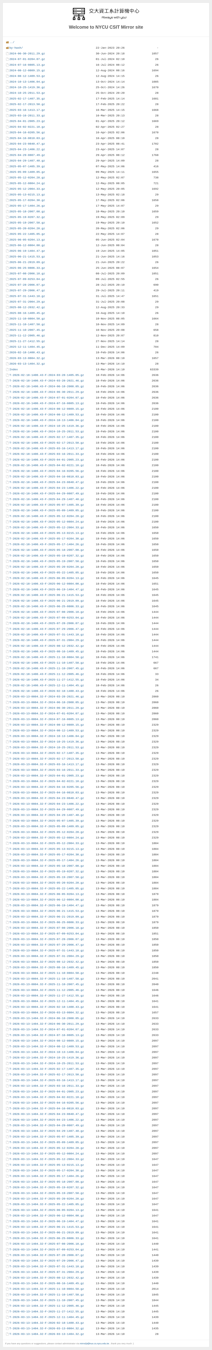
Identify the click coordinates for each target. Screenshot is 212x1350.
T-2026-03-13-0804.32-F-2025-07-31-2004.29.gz (46, 956)
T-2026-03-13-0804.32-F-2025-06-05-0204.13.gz (46, 894)
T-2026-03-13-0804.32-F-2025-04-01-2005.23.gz (46, 776)
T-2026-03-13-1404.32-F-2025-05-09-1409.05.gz (46, 1142)
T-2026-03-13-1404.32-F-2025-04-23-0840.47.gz (46, 1114)
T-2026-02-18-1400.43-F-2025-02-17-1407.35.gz (46, 437)
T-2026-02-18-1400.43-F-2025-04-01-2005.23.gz (46, 460)
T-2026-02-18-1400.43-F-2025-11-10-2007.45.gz (46, 668)
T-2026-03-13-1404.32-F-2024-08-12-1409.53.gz (46, 1046)
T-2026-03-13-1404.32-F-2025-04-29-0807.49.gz (46, 1125)
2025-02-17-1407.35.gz (27, 99)
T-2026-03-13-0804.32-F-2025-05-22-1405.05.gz (46, 888)
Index (13, 369)
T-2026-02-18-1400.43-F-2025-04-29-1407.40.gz (46, 499)
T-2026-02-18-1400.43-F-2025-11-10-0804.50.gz (46, 657)
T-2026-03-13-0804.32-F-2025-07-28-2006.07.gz (46, 939)
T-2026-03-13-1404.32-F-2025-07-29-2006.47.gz (46, 1261)
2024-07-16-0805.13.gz (27, 65)
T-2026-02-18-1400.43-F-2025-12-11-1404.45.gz (46, 685)
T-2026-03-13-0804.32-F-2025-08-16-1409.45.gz (46, 967)
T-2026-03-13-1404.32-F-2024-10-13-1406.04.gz (46, 1052)
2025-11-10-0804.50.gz (27, 319)
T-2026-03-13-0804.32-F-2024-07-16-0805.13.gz (46, 719)
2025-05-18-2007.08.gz (27, 212)
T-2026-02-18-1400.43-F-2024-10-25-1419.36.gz (46, 426)
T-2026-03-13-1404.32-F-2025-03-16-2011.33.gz (46, 1086)
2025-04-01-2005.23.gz (27, 121)
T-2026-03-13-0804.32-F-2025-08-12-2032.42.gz (46, 962)
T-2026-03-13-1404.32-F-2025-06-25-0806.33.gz (46, 1238)
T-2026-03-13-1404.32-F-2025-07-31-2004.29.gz (46, 1272)
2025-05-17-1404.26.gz (27, 206)
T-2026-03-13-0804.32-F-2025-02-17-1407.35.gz (46, 753)
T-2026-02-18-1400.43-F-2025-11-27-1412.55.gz (46, 680)
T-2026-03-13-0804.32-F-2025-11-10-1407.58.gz (46, 979)
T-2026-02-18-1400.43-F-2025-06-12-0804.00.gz (46, 584)
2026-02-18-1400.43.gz (27, 352)
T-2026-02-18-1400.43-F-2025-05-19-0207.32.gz (46, 556)
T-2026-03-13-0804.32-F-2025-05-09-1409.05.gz (46, 826)
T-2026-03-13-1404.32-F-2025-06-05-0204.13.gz (46, 1210)
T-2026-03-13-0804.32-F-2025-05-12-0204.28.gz (46, 832)
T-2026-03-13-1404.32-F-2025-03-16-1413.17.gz (46, 1080)
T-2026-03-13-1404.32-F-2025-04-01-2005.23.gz (46, 1092)
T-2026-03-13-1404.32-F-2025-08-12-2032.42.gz (46, 1278)
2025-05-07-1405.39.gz (27, 166)
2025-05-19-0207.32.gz (27, 217)
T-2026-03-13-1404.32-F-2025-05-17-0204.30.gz (46, 1170)
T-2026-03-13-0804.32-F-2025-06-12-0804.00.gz (46, 900)
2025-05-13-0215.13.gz (27, 195)
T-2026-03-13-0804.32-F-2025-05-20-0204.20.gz (46, 883)
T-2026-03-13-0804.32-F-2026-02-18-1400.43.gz (46, 1007)
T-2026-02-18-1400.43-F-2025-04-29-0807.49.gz (46, 494)
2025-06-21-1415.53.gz (27, 257)
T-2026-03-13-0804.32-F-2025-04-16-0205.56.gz (46, 787)
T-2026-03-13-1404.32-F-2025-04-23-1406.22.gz (46, 1120)
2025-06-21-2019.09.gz (27, 262)
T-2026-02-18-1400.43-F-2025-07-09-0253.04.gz (46, 618)
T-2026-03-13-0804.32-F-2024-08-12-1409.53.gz (46, 731)
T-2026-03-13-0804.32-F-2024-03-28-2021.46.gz (46, 697)
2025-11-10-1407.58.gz (27, 324)
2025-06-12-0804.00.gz (27, 245)
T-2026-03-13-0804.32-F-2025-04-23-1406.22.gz (46, 804)
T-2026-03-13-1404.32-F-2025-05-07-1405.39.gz (46, 1137)
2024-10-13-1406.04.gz (27, 82)
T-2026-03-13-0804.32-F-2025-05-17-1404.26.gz (46, 860)
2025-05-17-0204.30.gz (27, 200)
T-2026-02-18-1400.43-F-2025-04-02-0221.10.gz (46, 465)
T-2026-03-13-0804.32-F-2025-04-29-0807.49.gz (46, 809)
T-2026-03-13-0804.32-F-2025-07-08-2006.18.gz (46, 928)
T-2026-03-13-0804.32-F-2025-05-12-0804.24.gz (46, 838)
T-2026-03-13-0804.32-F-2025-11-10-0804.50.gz (46, 973)
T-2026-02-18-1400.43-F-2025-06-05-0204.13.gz (46, 578)
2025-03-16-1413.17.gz (27, 110)
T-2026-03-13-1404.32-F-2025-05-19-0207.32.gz (46, 1187)
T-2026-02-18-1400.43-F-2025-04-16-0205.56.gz (46, 471)
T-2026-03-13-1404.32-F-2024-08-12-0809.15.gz (46, 1041)
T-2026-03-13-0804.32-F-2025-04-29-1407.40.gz (46, 815)
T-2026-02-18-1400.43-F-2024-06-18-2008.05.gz (46, 386)
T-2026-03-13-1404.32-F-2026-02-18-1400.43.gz (46, 1323)
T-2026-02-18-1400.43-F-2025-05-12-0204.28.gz (46, 516)
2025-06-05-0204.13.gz (27, 240)
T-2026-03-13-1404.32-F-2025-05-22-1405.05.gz (46, 1204)
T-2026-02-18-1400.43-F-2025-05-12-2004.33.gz (46, 527)
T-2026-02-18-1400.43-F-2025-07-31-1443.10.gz (46, 635)
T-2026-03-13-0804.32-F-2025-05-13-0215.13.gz (46, 849)
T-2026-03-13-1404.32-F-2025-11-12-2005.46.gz (46, 1306)
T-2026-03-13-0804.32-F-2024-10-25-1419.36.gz (46, 742)
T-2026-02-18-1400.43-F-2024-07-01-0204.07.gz (46, 398)
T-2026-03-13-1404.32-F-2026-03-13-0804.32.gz (46, 1328)
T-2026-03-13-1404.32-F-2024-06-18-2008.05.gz (46, 1018)
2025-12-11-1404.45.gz (27, 347)
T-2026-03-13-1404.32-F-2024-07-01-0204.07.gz (46, 1029)
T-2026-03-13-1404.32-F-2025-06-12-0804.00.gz (46, 1216)
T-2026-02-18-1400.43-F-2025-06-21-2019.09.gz (46, 601)
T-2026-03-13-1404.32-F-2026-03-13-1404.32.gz (46, 1334)
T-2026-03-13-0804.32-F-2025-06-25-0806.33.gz (46, 922)
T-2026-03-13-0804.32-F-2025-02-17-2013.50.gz (46, 759)
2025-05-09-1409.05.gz (27, 172)
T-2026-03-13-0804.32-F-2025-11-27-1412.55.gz (46, 996)
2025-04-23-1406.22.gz (27, 149)
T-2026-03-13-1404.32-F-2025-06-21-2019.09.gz (46, 1232)
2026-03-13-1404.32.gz (27, 364)
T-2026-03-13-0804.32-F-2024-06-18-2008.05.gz (46, 702)
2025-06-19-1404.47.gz (27, 251)
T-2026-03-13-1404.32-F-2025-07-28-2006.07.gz (46, 1255)
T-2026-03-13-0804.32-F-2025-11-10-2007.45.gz (46, 984)
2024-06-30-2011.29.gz (27, 54)
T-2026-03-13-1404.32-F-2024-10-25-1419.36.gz (46, 1058)
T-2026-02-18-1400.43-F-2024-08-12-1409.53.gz (46, 415)
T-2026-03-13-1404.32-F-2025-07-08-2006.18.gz (46, 1244)
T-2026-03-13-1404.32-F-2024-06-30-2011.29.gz (46, 1024)
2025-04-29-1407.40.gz (27, 161)
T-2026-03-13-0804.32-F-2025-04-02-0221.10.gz (46, 781)
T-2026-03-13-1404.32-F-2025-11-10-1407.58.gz (46, 1295)
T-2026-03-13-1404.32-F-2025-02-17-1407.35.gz (46, 1069)
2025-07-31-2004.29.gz (27, 302)
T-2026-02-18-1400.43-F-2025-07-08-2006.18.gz (46, 612)
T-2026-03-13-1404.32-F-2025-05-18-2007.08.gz (46, 1182)
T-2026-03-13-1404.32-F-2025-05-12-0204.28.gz (46, 1148)
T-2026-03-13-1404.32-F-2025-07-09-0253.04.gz (46, 1250)
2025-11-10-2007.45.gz (27, 330)
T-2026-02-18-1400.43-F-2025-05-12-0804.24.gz (46, 522)
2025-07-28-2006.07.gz (27, 285)
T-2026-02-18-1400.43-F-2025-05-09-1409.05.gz (46, 510)
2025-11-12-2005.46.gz (27, 336)
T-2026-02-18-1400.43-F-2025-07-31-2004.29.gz (46, 640)
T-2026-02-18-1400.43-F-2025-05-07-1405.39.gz (46, 505)
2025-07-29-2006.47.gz (27, 290)
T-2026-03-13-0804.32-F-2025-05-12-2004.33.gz (46, 843)
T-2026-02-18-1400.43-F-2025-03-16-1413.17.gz (46, 448)
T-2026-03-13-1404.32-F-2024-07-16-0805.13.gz (46, 1035)
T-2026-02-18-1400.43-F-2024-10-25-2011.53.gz (46, 431)
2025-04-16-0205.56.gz (27, 132)
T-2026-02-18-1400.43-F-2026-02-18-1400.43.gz (46, 691)
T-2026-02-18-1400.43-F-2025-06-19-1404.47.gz (46, 589)
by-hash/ (16, 48)
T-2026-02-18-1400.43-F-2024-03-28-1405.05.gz (46, 375)
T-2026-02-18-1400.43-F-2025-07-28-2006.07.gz (46, 623)
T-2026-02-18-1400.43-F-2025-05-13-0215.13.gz (46, 533)
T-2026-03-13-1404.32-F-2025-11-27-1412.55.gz (46, 1312)
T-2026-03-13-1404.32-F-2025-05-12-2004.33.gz (46, 1159)
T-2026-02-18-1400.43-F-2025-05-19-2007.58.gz (46, 561)
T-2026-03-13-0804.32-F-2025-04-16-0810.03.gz (46, 793)
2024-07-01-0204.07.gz (27, 59)
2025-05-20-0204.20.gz (27, 228)
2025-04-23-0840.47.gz (27, 144)
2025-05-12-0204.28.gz (27, 178)
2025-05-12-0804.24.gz (27, 183)
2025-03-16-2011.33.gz (27, 116)
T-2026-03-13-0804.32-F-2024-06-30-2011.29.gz (46, 708)
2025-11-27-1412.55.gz (27, 341)
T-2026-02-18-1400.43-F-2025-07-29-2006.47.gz (46, 629)
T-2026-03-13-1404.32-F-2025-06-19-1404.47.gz (46, 1221)
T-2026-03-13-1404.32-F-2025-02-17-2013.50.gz (46, 1075)
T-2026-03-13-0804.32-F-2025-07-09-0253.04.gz (46, 934)
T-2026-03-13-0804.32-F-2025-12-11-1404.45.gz (46, 1001)
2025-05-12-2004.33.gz (27, 189)
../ (11, 42)
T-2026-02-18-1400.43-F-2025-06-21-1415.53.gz (46, 595)
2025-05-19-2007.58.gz (27, 223)
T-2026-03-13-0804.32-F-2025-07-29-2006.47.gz (46, 945)
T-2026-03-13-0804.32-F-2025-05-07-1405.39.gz (46, 821)
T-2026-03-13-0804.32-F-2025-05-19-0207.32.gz (46, 871)
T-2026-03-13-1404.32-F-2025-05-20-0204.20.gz (46, 1199)
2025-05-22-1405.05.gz (27, 234)
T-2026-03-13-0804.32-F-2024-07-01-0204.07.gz (46, 713)
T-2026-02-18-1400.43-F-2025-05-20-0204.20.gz (46, 567)
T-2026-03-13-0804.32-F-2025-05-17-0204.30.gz (46, 855)
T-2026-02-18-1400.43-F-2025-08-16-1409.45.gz (46, 651)
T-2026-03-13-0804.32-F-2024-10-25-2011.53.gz (46, 747)
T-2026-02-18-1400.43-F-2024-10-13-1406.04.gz (46, 420)
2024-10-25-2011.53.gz (27, 93)
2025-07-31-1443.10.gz (27, 296)
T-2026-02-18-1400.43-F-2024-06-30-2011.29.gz (46, 392)
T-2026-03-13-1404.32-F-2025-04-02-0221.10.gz (46, 1097)
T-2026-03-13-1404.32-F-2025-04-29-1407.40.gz (46, 1131)
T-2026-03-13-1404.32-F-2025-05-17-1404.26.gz (46, 1176)
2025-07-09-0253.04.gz (27, 279)
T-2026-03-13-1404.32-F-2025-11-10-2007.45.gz (46, 1300)
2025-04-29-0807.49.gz (27, 155)
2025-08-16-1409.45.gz (27, 313)
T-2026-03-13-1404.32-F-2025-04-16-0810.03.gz (46, 1108)
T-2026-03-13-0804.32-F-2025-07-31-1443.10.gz (46, 951)
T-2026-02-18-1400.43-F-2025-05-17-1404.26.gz (46, 544)
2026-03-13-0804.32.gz (27, 358)
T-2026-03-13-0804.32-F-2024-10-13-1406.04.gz (46, 736)
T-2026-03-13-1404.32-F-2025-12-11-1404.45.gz (46, 1317)
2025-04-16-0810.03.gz (27, 138)
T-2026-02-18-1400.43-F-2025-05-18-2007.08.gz (46, 550)
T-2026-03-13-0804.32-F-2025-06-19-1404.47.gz (46, 905)
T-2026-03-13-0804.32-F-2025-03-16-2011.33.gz (46, 770)
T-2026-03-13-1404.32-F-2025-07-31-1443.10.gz (46, 1266)
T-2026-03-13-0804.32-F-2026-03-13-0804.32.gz (46, 1013)
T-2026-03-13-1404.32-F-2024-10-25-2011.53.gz (46, 1063)
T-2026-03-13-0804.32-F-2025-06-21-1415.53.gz (46, 911)
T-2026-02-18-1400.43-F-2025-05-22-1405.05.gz (46, 573)
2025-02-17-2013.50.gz (27, 104)
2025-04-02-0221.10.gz (27, 127)
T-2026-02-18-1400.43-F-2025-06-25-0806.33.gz (46, 606)
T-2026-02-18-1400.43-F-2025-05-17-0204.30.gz (46, 539)
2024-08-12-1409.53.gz (27, 76)
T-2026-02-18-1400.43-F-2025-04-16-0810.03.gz (46, 477)
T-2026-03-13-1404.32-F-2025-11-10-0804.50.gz (46, 1289)
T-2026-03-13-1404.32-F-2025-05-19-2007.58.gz (46, 1193)
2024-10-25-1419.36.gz (27, 87)
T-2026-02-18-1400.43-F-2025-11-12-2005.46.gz (46, 674)
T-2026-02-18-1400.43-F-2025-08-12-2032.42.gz (46, 646)
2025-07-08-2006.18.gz (27, 274)
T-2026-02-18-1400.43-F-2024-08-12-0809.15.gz (46, 409)
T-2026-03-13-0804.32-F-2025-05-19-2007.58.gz (46, 877)
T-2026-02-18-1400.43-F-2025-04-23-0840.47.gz (46, 482)
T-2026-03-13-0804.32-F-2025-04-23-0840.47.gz (46, 798)
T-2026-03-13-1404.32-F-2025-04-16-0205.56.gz (46, 1103)
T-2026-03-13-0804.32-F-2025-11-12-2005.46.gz (46, 990)
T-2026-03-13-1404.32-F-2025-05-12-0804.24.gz (46, 1154)
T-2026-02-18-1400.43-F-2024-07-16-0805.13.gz (46, 403)
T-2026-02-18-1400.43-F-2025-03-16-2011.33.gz (46, 454)
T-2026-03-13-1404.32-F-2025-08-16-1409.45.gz (46, 1283)
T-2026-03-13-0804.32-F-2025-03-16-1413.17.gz (46, 764)
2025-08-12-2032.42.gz (27, 307)
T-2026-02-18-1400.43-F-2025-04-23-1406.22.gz (46, 488)
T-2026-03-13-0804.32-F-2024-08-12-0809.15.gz (46, 725)
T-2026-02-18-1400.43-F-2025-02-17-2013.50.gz (46, 443)
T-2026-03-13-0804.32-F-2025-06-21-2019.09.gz (46, 917)
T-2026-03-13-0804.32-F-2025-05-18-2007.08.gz (46, 866)
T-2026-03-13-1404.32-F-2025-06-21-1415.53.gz (46, 1227)
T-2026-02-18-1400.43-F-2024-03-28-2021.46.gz (46, 381)
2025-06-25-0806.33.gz (27, 268)
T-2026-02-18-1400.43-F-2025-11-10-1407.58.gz (46, 663)
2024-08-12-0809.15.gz (27, 70)
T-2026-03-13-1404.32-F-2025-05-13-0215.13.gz (46, 1165)
